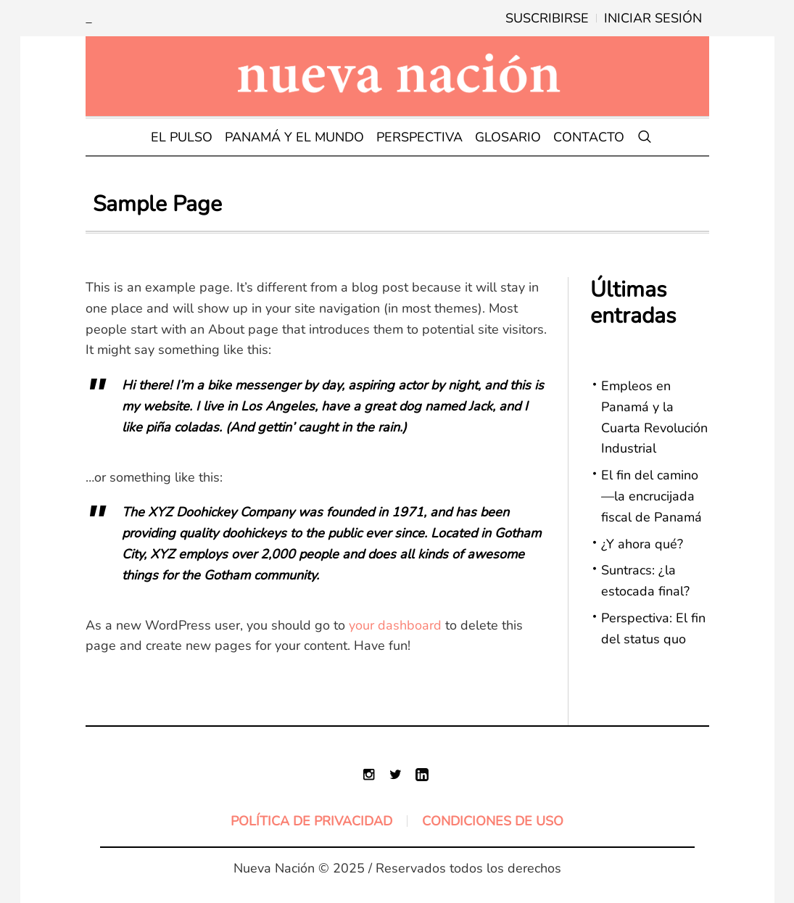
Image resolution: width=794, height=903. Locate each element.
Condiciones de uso (492, 821)
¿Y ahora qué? (642, 544)
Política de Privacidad (311, 821)
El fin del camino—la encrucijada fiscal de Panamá (651, 496)
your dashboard (395, 625)
